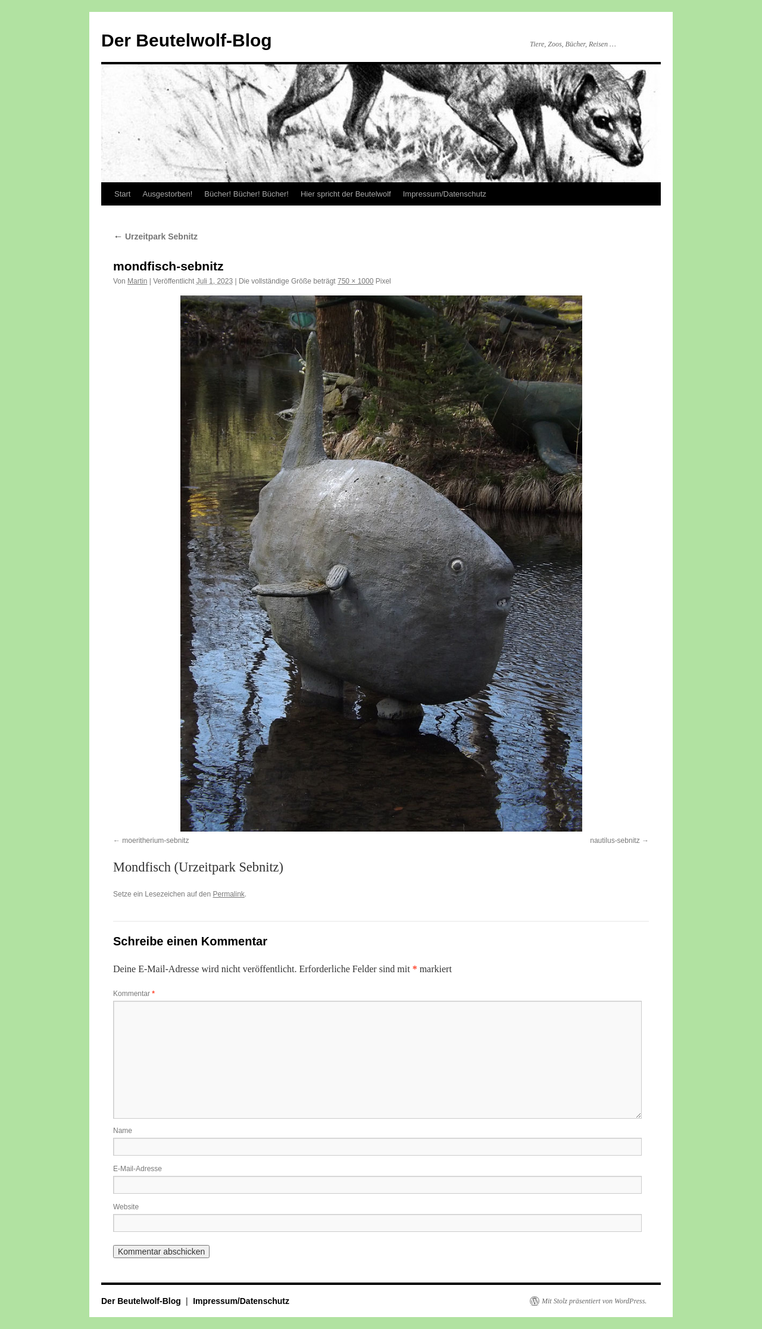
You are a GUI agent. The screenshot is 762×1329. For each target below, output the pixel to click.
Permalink (228, 894)
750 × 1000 (355, 281)
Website (126, 1207)
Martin (137, 281)
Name (122, 1130)
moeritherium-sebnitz (155, 840)
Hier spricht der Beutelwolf (346, 193)
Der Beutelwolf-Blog (186, 40)
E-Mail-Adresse (137, 1169)
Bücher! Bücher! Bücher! (246, 193)
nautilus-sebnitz (614, 840)
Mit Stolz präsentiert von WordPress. (594, 1301)
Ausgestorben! (167, 193)
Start (122, 193)
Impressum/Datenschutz (444, 193)
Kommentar (134, 993)
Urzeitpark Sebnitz (155, 236)
